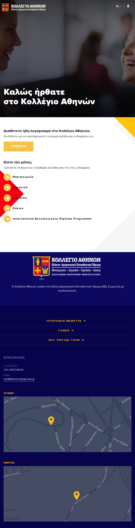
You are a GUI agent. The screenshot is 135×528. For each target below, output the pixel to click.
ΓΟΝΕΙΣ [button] (64, 330)
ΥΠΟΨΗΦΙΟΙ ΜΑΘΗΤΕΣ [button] (64, 320)
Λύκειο (18, 208)
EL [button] (117, 6)
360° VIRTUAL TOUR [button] (64, 340)
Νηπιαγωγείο (23, 177)
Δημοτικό (20, 187)
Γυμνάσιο (20, 198)
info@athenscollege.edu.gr (19, 378)
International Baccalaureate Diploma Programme (52, 219)
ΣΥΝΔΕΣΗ (18, 146)
